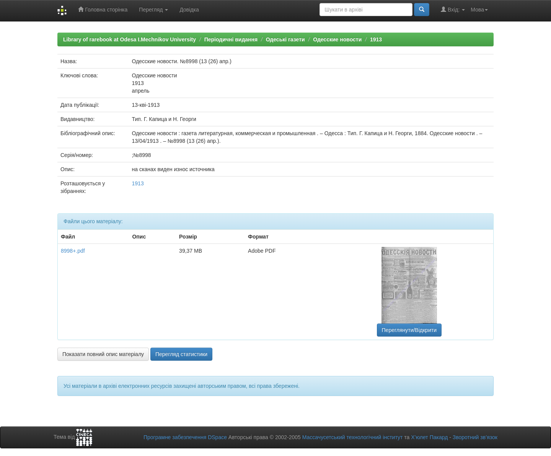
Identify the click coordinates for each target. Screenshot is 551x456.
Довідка (189, 10)
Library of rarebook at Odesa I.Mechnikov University (129, 39)
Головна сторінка (102, 9)
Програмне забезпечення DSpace (185, 437)
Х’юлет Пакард (429, 437)
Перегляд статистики (181, 354)
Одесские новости (337, 39)
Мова (479, 10)
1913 (376, 39)
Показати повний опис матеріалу (103, 354)
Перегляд (153, 10)
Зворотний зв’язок (475, 437)
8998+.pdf (73, 251)
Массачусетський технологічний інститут (352, 437)
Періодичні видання (231, 39)
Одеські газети (285, 39)
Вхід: (453, 9)
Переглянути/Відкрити (409, 330)
